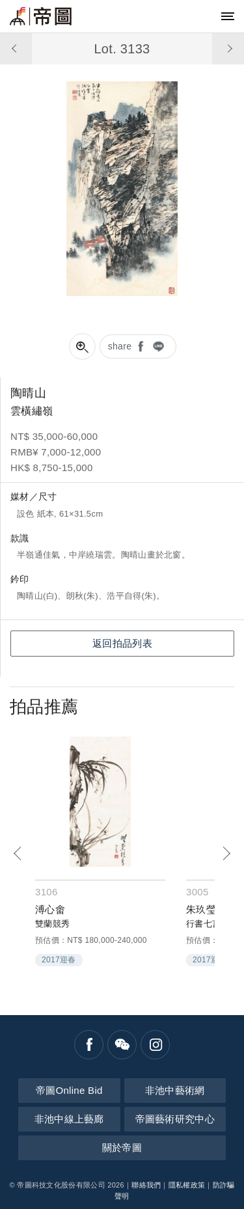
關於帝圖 (122, 1147)
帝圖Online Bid (69, 1090)
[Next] (226, 853)
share (120, 346)
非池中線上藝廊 (69, 1118)
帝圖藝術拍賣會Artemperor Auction (41, 16)
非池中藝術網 (175, 1090)
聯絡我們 (146, 1185)
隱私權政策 (187, 1185)
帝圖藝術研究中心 (175, 1118)
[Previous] (18, 853)
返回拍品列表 (122, 643)
